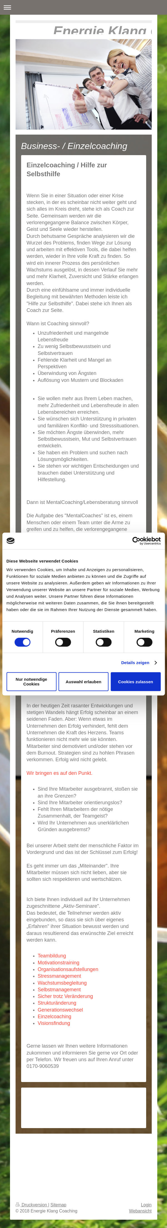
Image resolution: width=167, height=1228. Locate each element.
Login (146, 1204)
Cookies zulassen (135, 681)
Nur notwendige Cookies (31, 681)
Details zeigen (135, 662)
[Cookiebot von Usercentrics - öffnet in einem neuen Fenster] (136, 541)
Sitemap (58, 1204)
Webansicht (140, 1211)
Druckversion (32, 1204)
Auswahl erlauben (83, 681)
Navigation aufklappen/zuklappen (83, 7)
